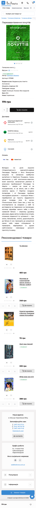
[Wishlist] (11, 264)
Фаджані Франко (13, 75)
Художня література (14, 18)
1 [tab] (14, 63)
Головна (3, 18)
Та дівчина (23, 246)
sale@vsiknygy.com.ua (18, 464)
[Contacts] (27, 3)
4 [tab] (19, 63)
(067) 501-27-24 (19, 424)
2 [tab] (16, 63)
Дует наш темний (26, 344)
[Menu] (3, 3)
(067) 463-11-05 (19, 428)
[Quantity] (4, 110)
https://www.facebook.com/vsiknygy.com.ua (15, 460)
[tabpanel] (18, 42)
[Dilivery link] (31, 122)
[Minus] (7, 111)
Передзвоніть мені (18, 431)
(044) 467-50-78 (19, 426)
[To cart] (27, 305)
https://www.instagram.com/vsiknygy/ (20, 460)
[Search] (3, 14)
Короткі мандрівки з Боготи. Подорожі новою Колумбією (26, 313)
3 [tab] (18, 63)
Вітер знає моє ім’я (26, 377)
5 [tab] (21, 63)
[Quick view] (6, 264)
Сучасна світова (27, 18)
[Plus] (7, 109)
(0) (9, 70)
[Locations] (22, 3)
